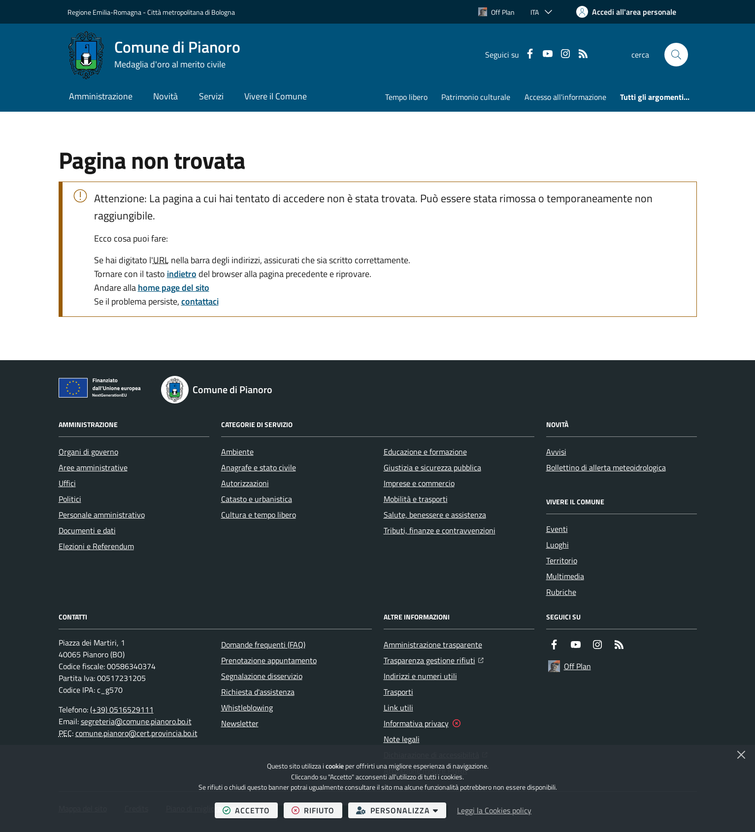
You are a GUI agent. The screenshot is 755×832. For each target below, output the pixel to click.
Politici (70, 499)
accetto (250, 810)
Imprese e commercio (419, 483)
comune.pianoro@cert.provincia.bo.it (136, 733)
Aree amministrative (93, 467)
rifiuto (317, 810)
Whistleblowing (247, 707)
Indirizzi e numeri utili (420, 676)
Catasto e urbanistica (256, 499)
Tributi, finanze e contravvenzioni (439, 530)
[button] (676, 54)
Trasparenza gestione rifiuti (434, 659)
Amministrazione (100, 96)
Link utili (398, 707)
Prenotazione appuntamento (269, 660)
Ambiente (237, 452)
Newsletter (240, 723)
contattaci (200, 301)
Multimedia (565, 576)
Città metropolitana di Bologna (191, 12)
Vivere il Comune (275, 96)
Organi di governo (88, 452)
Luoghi (557, 545)
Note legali (402, 739)
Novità (165, 96)
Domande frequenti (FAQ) (263, 644)
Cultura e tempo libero (258, 515)
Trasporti (398, 692)
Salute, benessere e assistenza (435, 515)
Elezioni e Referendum (96, 546)
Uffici (67, 483)
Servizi (211, 96)
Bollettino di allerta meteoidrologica (606, 467)
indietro (182, 273)
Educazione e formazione (425, 452)
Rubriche (561, 592)
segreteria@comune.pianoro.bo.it (136, 721)
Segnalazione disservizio (261, 676)
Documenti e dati (87, 530)
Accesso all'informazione (565, 97)
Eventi (557, 529)
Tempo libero (406, 97)
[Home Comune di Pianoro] (153, 54)
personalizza (401, 810)
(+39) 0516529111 (122, 709)
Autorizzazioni (245, 483)
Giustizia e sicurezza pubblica (432, 467)
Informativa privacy (416, 723)
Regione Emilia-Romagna (104, 12)
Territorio (561, 560)
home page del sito (173, 287)
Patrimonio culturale (475, 97)
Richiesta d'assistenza (258, 692)
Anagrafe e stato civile (258, 467)
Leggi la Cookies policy (494, 810)
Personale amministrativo (102, 515)
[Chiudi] (741, 755)
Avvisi (556, 452)
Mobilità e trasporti (416, 499)
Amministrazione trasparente (433, 644)
